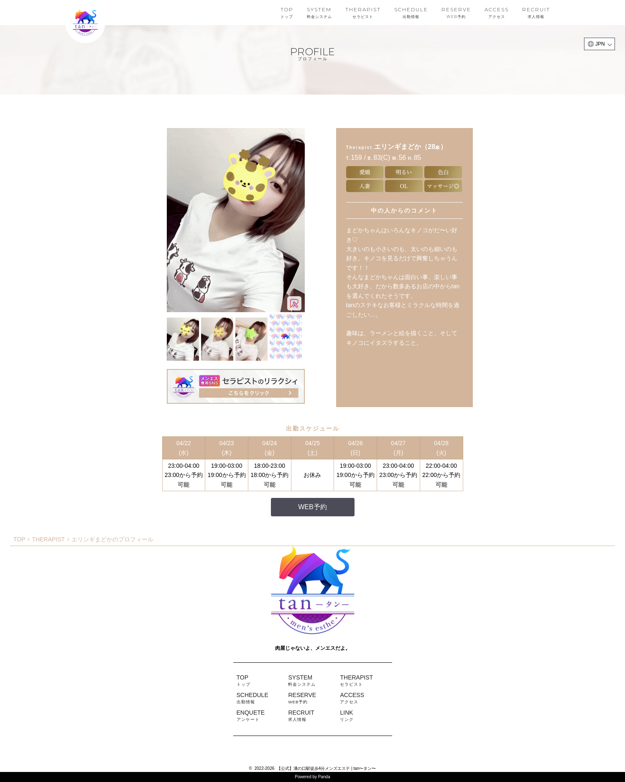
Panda (324, 776)
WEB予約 (312, 506)
